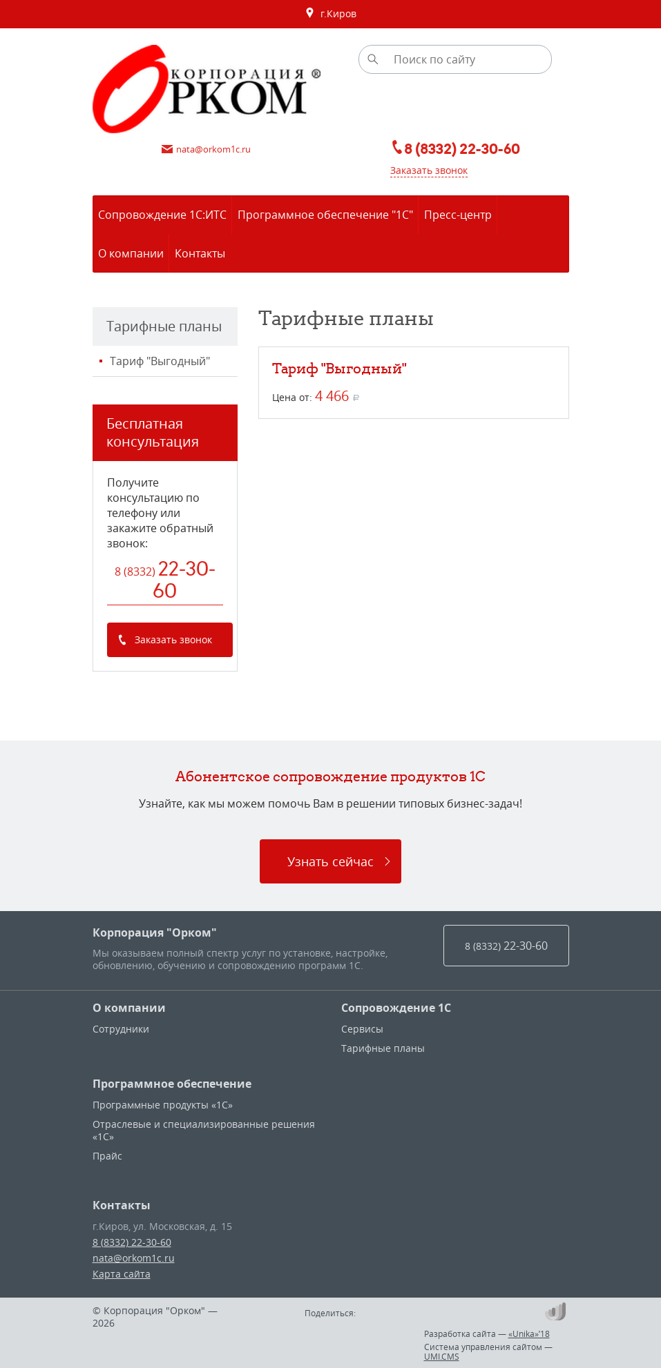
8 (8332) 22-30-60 (132, 1242)
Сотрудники (121, 1028)
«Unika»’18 (529, 1333)
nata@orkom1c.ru (134, 1257)
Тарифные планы (383, 1048)
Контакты (122, 1205)
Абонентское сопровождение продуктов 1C (330, 776)
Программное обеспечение (172, 1083)
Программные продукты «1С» (163, 1104)
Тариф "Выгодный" (160, 361)
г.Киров (330, 14)
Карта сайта (122, 1273)
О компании (129, 1007)
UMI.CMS (441, 1356)
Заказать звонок (429, 170)
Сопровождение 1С (396, 1007)
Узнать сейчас (330, 861)
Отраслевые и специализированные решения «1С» (204, 1130)
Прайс (107, 1155)
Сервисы (362, 1028)
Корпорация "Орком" (155, 932)
